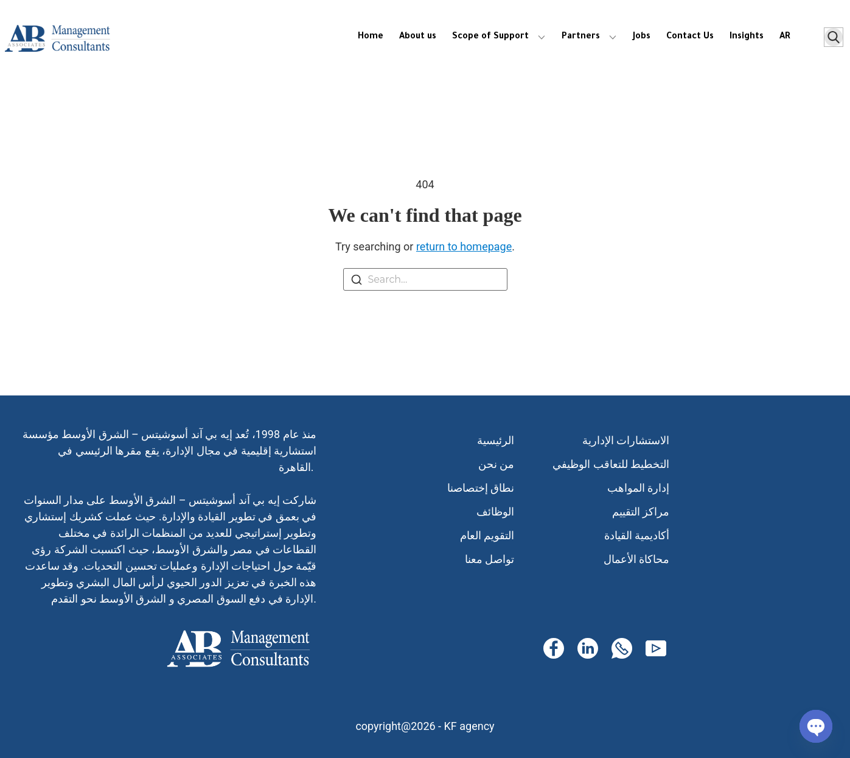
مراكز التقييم (640, 511)
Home (370, 37)
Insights (747, 37)
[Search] (356, 282)
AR (784, 37)
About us (417, 37)
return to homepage (464, 246)
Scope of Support (490, 37)
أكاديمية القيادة (636, 535)
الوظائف (495, 511)
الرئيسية (495, 440)
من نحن (496, 464)
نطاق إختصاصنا (480, 487)
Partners (581, 37)
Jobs (641, 37)
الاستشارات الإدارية (625, 440)
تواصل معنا (489, 559)
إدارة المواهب (638, 487)
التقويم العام (487, 535)
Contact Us (690, 37)
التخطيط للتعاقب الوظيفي (610, 464)
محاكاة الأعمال (636, 559)
